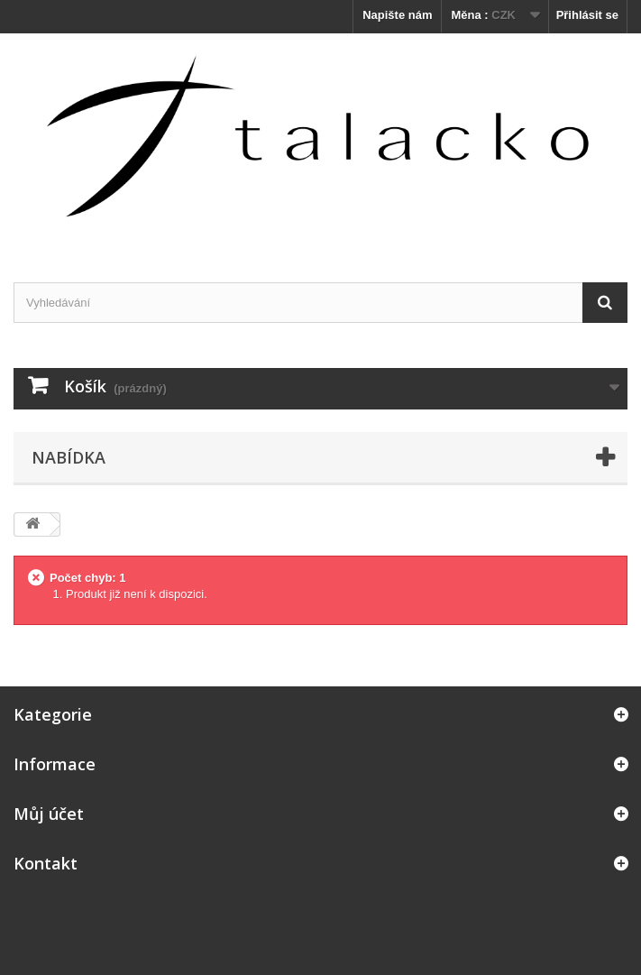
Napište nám (397, 15)
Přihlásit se (587, 15)
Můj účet (49, 813)
